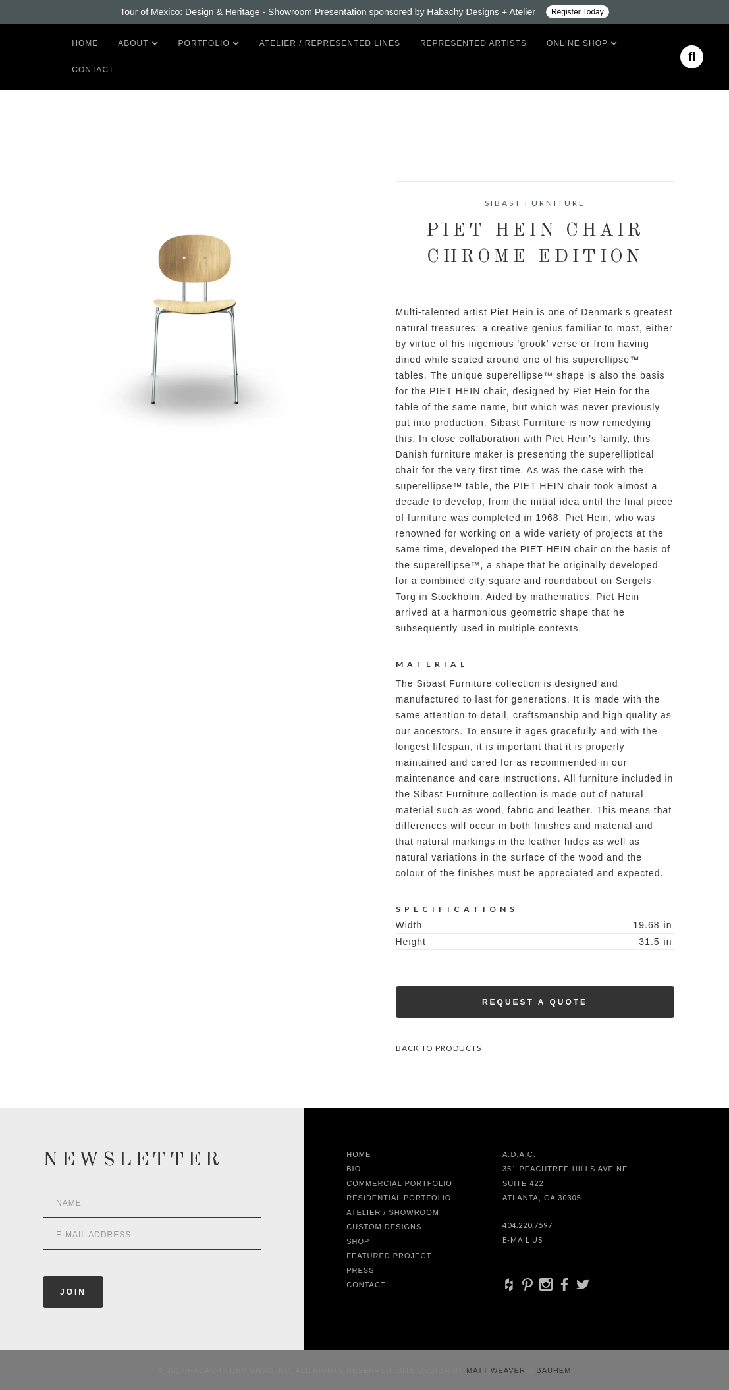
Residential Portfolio (398, 1198)
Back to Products (438, 1048)
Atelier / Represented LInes (329, 43)
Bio (353, 1169)
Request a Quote (534, 1002)
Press (360, 1270)
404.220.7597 (527, 1225)
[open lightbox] (194, 320)
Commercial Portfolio (399, 1183)
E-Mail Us (522, 1239)
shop (357, 1241)
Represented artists (473, 43)
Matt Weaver (497, 1370)
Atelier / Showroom (392, 1212)
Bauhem (552, 1370)
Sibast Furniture (535, 203)
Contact (93, 69)
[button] (133, 43)
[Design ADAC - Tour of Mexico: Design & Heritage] (364, 12)
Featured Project (388, 1256)
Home (85, 43)
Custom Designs (383, 1227)
